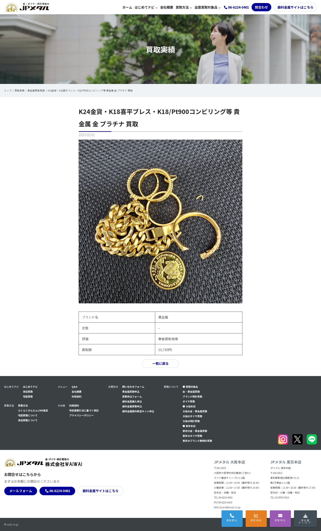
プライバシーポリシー (81, 415)
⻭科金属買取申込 (132, 406)
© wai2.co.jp (11, 524)
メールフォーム (20, 490)
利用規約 (76, 396)
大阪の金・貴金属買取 (195, 411)
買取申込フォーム (132, 396)
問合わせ (261, 7)
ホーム (127, 7)
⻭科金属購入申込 (132, 401)
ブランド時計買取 (192, 396)
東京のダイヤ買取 (192, 435)
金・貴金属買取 (191, 391)
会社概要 (166, 7)
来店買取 (28, 391)
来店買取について (28, 420)
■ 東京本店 (189, 426)
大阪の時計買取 (191, 421)
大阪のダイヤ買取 (192, 416)
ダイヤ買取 (189, 401)
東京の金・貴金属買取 (195, 431)
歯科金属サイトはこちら (295, 7)
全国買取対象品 (205, 7)
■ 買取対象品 (190, 386)
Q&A (74, 386)
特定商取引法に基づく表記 (84, 410)
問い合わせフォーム (133, 386)
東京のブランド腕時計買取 (197, 440)
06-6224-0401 (59, 490)
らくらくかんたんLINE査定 (33, 410)
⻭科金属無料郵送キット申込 (138, 411)
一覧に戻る (160, 363)
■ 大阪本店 (189, 406)
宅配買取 (28, 396)
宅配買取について (28, 415)
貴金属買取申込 (130, 391)
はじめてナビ (144, 7)
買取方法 (182, 7)
